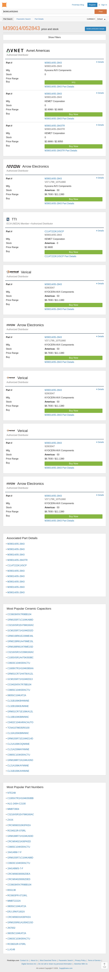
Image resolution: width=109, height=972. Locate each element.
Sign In (104, 5)
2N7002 (11, 928)
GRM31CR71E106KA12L (20, 711)
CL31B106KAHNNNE (18, 771)
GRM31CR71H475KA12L (20, 674)
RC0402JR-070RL (16, 830)
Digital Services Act (28, 964)
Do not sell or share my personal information (55, 964)
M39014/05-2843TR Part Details (61, 150)
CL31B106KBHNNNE (18, 701)
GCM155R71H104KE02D (20, 630)
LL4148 (11, 949)
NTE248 (11, 793)
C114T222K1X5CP (54, 231)
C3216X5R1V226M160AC (20, 652)
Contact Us (24, 960)
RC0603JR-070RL (16, 944)
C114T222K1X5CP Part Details (60, 256)
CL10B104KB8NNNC (18, 717)
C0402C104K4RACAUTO (20, 722)
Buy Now (73, 114)
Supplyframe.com (65, 968)
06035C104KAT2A (16, 933)
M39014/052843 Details (95, 29)
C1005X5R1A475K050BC (20, 657)
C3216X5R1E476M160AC (20, 625)
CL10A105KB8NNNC (18, 733)
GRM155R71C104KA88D (20, 620)
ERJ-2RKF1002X (16, 911)
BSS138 (11, 890)
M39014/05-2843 (53, 63)
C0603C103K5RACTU (18, 938)
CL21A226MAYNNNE (18, 749)
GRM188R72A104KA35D (20, 760)
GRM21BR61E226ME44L (20, 636)
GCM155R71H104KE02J (20, 679)
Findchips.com (4, 4)
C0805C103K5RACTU (18, 755)
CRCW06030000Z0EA (18, 874)
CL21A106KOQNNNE (18, 744)
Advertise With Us (80, 964)
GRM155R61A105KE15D (20, 922)
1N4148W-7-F (14, 852)
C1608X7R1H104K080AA (20, 668)
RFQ (73, 82)
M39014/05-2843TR (55, 126)
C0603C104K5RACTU (18, 663)
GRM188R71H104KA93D (20, 836)
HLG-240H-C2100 (16, 803)
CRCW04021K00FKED (19, 841)
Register (92, 5)
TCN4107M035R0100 (18, 728)
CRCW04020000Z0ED (18, 879)
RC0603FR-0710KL (17, 895)
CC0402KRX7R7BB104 (19, 684)
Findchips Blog (78, 5)
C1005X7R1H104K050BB (20, 798)
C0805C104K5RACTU (18, 690)
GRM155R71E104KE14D (20, 738)
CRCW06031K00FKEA (19, 917)
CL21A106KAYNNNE (18, 765)
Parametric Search (66, 960)
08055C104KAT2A (16, 695)
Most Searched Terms (48, 960)
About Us (34, 960)
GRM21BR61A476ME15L (20, 641)
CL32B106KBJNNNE (18, 706)
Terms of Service (94, 960)
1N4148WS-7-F (15, 868)
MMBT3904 (13, 809)
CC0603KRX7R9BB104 (19, 614)
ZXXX (10, 820)
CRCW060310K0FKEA (19, 825)
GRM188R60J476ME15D (20, 647)
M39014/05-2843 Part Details (59, 86)
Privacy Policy (80, 960)
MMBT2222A (14, 901)
